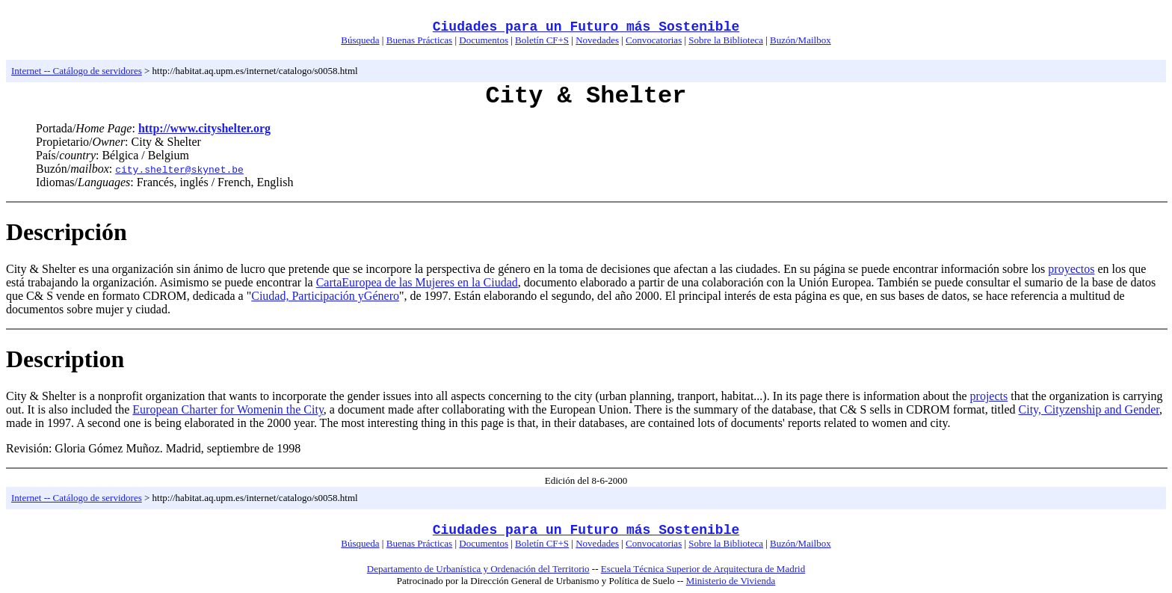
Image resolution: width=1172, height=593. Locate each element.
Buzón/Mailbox (800, 40)
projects (989, 396)
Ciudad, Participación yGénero (325, 295)
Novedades (597, 40)
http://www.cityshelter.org (204, 128)
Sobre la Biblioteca (725, 40)
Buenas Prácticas (419, 40)
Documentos (483, 40)
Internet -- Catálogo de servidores (76, 70)
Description (65, 358)
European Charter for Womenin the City (228, 409)
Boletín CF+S (542, 40)
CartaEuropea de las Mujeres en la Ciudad (417, 282)
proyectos (1071, 268)
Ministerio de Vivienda (731, 580)
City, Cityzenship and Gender (1089, 409)
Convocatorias (654, 40)
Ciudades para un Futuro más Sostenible (586, 26)
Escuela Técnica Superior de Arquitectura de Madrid (703, 568)
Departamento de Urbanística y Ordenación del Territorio (478, 568)
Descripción (66, 231)
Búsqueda (360, 40)
